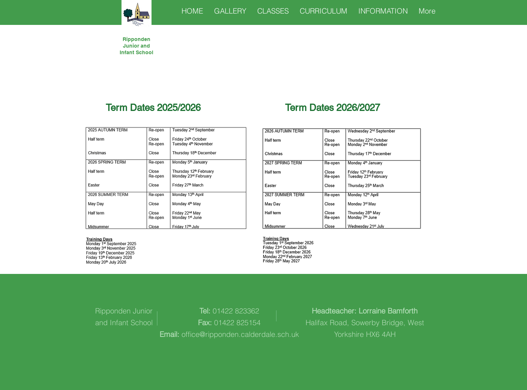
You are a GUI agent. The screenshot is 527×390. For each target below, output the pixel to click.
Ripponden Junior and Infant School (136, 45)
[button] (273, 11)
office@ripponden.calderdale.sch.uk (240, 334)
